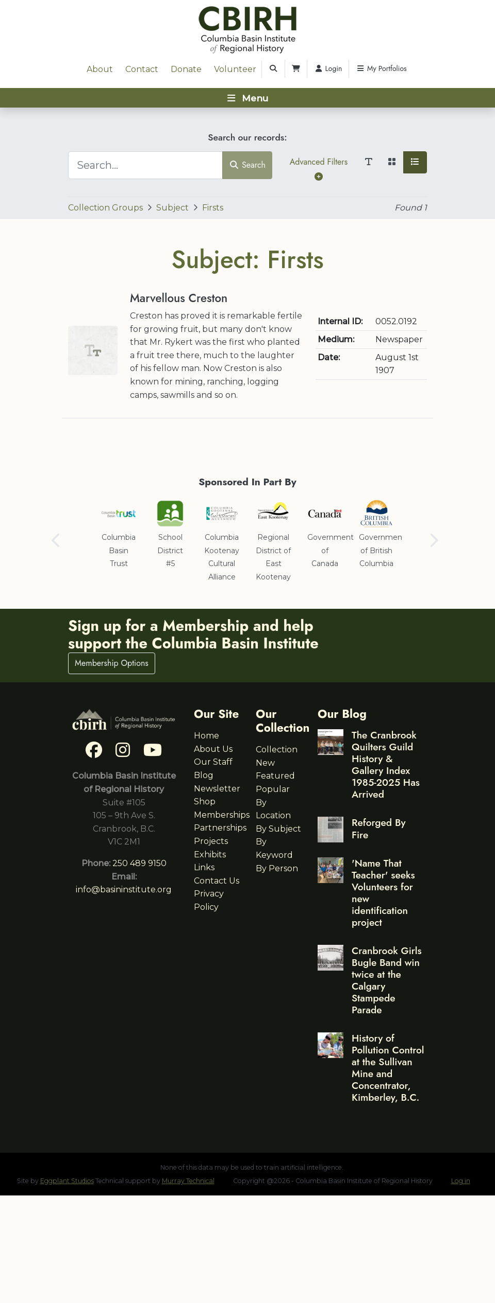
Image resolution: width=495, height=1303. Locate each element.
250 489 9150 (139, 863)
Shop (205, 801)
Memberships (222, 815)
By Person (277, 868)
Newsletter (217, 789)
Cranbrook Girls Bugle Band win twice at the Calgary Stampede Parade (387, 980)
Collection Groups (105, 208)
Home (206, 736)
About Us (213, 749)
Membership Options (111, 663)
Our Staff (213, 762)
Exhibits (210, 854)
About (100, 69)
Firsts (212, 208)
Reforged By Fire (378, 828)
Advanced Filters (319, 168)
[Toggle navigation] (247, 98)
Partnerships (220, 828)
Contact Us (216, 881)
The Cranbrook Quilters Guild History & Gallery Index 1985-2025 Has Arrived (386, 764)
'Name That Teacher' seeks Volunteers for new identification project (383, 892)
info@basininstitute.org (124, 889)
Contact (141, 69)
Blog (203, 775)
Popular (273, 789)
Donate (186, 69)
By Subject (278, 829)
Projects (211, 841)
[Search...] (145, 165)
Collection (277, 749)
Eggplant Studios (67, 1181)
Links (204, 867)
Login (328, 68)
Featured (275, 776)
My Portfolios (381, 68)
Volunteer (235, 69)
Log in (460, 1181)
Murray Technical (188, 1181)
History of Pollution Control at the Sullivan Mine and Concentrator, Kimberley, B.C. (388, 1067)
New (265, 763)
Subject (172, 208)
